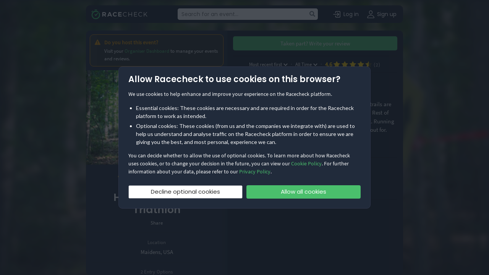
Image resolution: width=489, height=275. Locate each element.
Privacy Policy (254, 171)
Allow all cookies (303, 192)
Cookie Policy (306, 163)
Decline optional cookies (185, 192)
